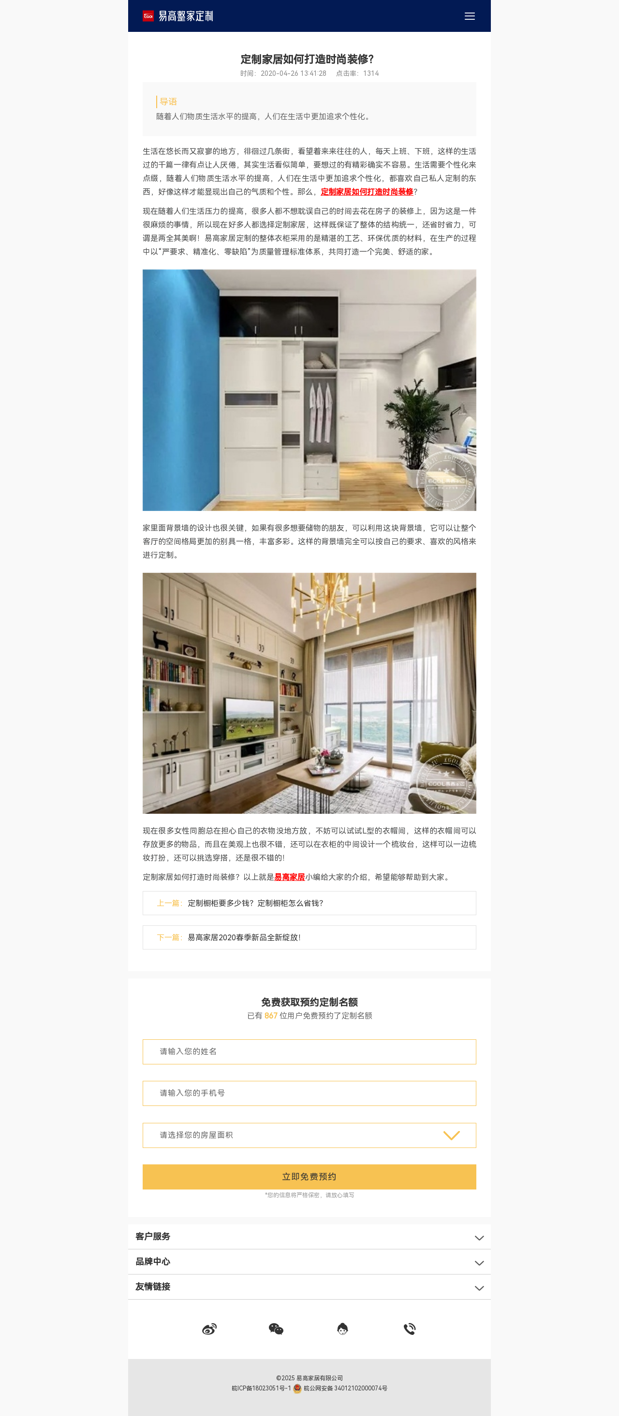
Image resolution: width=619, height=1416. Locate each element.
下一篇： (231, 937)
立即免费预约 (309, 1177)
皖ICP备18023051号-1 (262, 1388)
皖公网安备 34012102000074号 (340, 1388)
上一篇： (242, 903)
